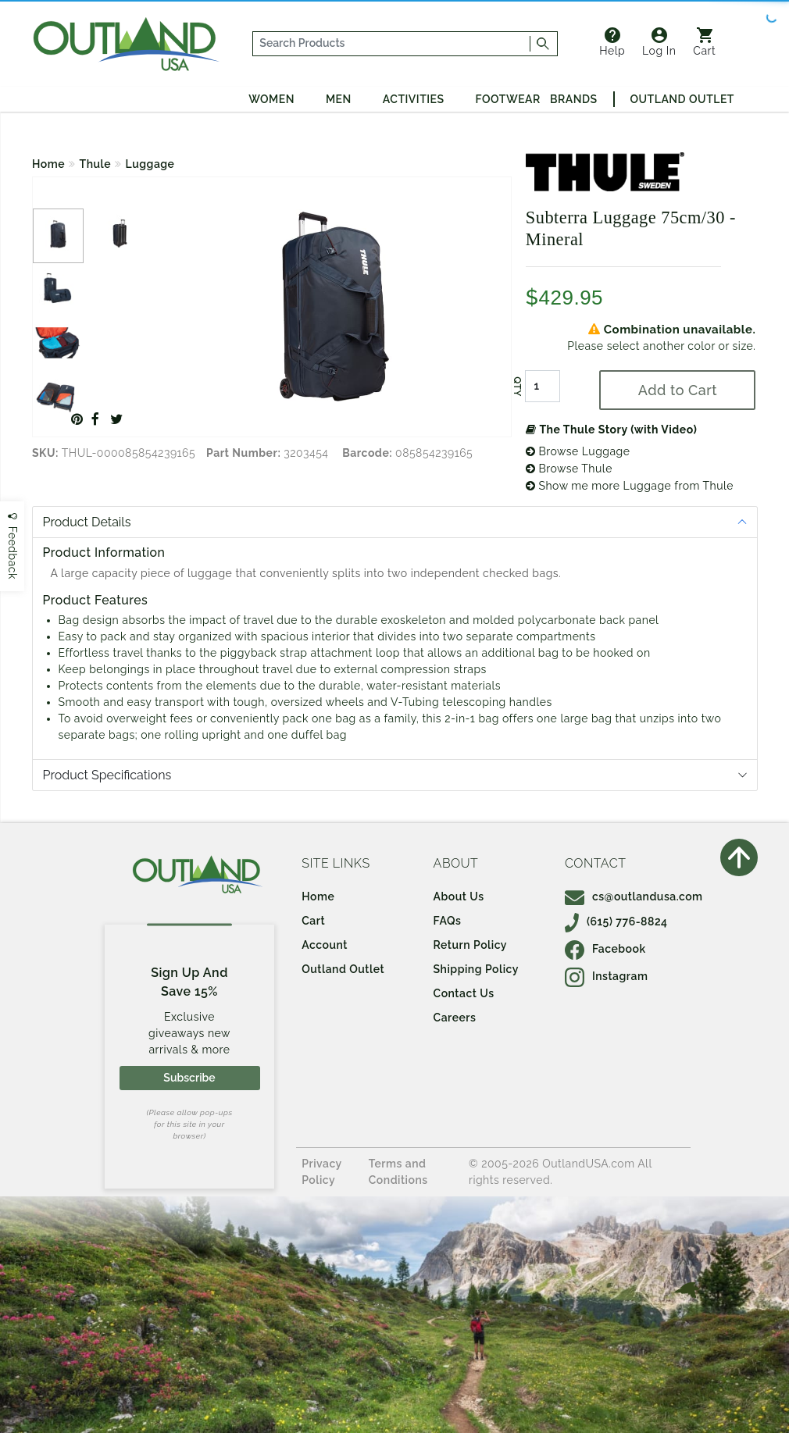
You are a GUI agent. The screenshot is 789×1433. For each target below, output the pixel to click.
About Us (459, 896)
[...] (392, 44)
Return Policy (470, 945)
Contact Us (464, 993)
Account (325, 945)
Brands (573, 99)
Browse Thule (569, 468)
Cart (704, 42)
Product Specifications (107, 775)
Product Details (87, 522)
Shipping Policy (476, 969)
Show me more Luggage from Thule (630, 485)
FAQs (448, 920)
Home (48, 164)
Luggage (150, 164)
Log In (659, 42)
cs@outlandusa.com (634, 896)
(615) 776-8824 (616, 921)
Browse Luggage (578, 451)
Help (612, 42)
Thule (96, 164)
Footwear (508, 99)
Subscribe (189, 1077)
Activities (413, 99)
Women (271, 99)
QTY (517, 386)
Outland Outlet (682, 99)
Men (339, 99)
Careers (455, 1017)
